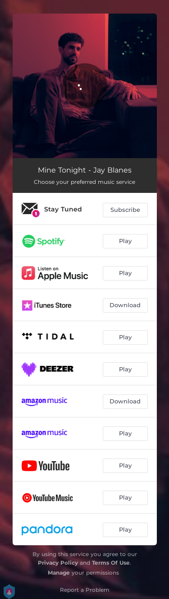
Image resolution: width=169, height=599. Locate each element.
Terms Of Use (111, 562)
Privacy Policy (58, 562)
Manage (59, 572)
